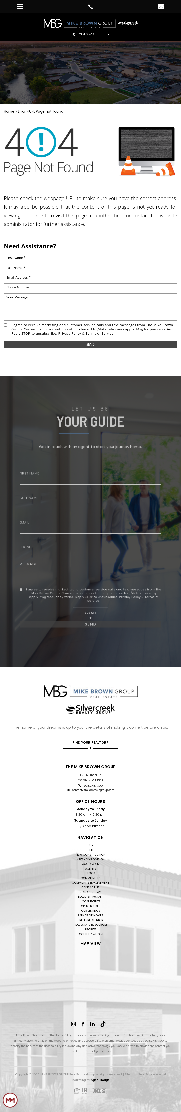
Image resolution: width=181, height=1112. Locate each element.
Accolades (90, 864)
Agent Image (100, 1080)
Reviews (91, 929)
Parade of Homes (90, 915)
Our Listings (90, 911)
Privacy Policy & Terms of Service (86, 333)
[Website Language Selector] (90, 34)
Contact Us (90, 887)
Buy (90, 845)
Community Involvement (90, 883)
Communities (91, 878)
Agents (90, 869)
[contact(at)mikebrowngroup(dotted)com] (161, 7)
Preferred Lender (90, 920)
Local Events (90, 901)
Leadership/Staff (90, 897)
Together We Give (90, 934)
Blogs (90, 873)
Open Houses (90, 906)
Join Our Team (90, 892)
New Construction (90, 855)
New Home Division (91, 859)
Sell (91, 850)
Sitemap (130, 1074)
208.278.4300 (93, 786)
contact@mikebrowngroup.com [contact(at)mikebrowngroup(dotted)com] (93, 790)
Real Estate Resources (91, 925)
